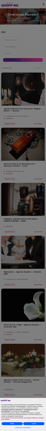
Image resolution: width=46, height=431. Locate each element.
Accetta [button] (34, 423)
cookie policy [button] (25, 411)
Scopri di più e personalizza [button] (23, 427)
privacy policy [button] (21, 406)
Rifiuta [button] (12, 423)
